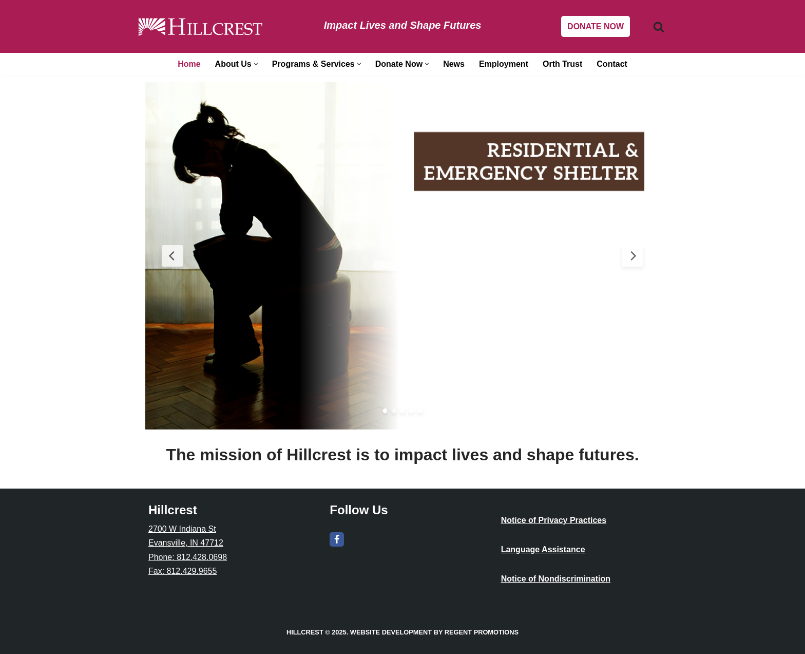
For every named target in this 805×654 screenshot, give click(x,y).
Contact (612, 64)
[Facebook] (337, 539)
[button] (256, 64)
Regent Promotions (482, 632)
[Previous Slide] (172, 256)
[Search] (658, 26)
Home (189, 64)
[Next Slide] (632, 256)
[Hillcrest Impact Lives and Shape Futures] (200, 26)
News (454, 64)
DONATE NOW (595, 26)
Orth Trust (562, 64)
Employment (503, 64)
